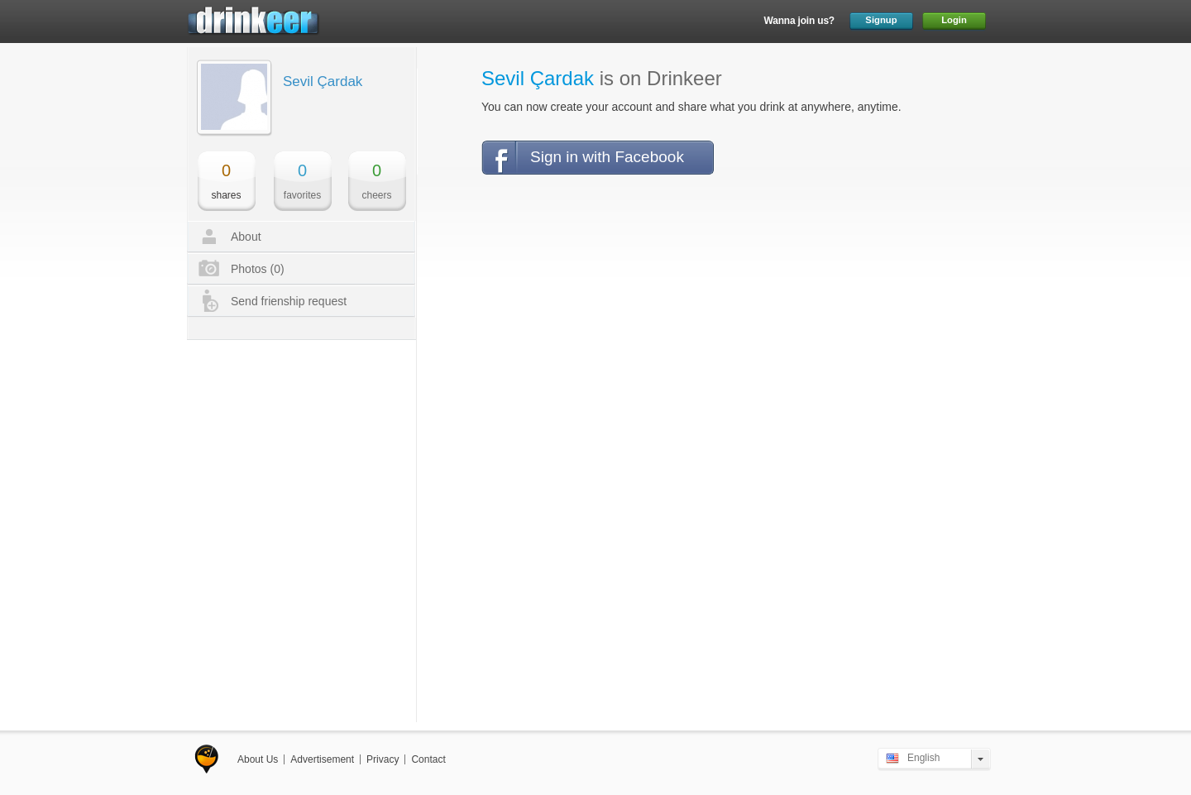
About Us (257, 759)
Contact (428, 759)
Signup (881, 20)
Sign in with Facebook (607, 156)
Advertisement (322, 759)
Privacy (382, 759)
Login (954, 20)
